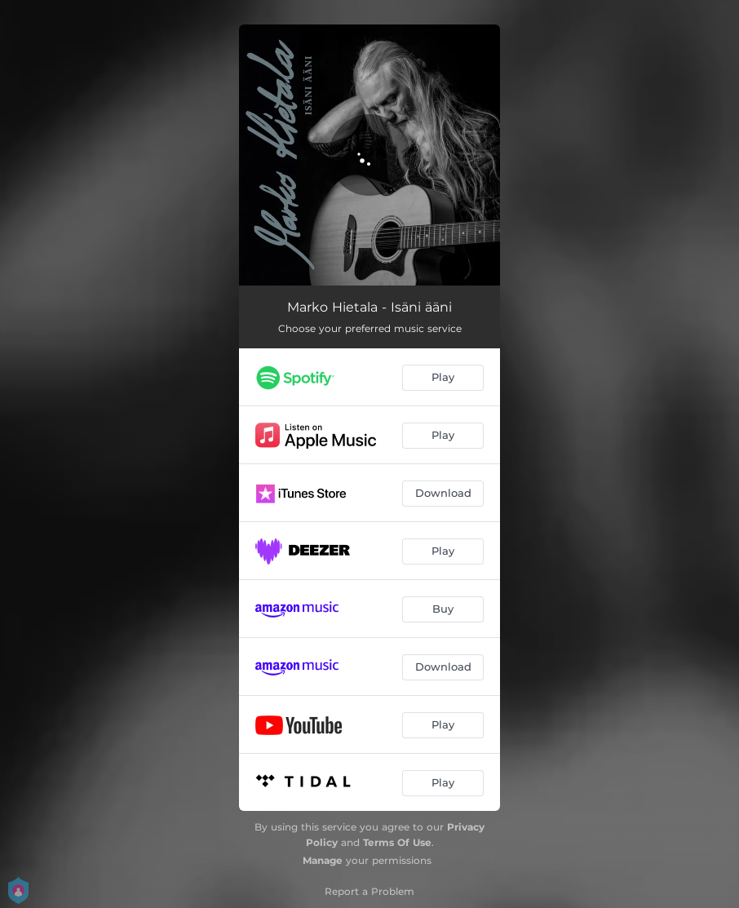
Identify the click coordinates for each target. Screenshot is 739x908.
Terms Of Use (397, 842)
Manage (323, 860)
